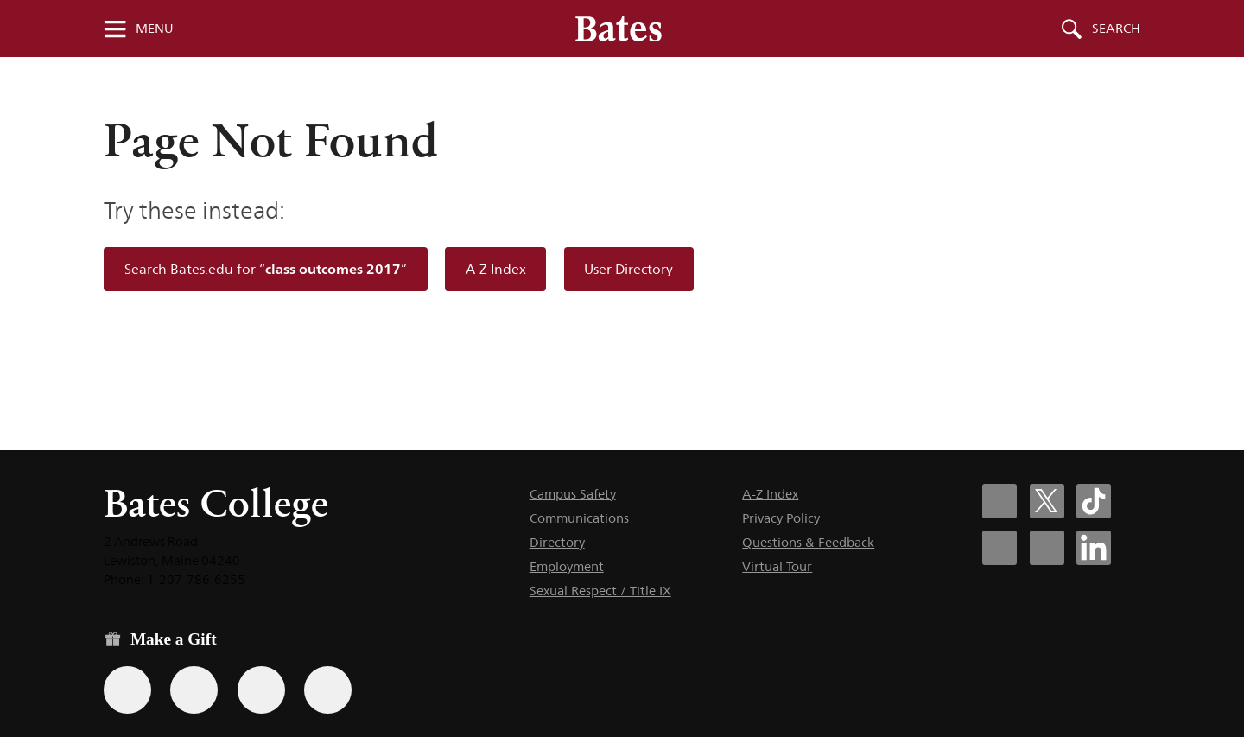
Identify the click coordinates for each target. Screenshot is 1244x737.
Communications (579, 518)
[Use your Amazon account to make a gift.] (194, 690)
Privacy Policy (781, 518)
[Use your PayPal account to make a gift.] (261, 690)
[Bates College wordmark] (618, 28)
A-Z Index (496, 269)
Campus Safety (573, 493)
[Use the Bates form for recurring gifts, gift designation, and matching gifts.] (127, 690)
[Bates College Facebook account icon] (999, 501)
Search (1116, 28)
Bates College (216, 503)
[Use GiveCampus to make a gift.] (328, 690)
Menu (155, 28)
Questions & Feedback (808, 542)
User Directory (628, 269)
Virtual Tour (777, 566)
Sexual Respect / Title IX (600, 590)
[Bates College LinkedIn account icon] (1093, 548)
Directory (557, 542)
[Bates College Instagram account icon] (999, 548)
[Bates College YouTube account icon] (1047, 548)
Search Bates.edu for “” (265, 269)
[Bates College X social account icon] (1047, 501)
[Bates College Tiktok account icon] (1093, 501)
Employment (567, 566)
